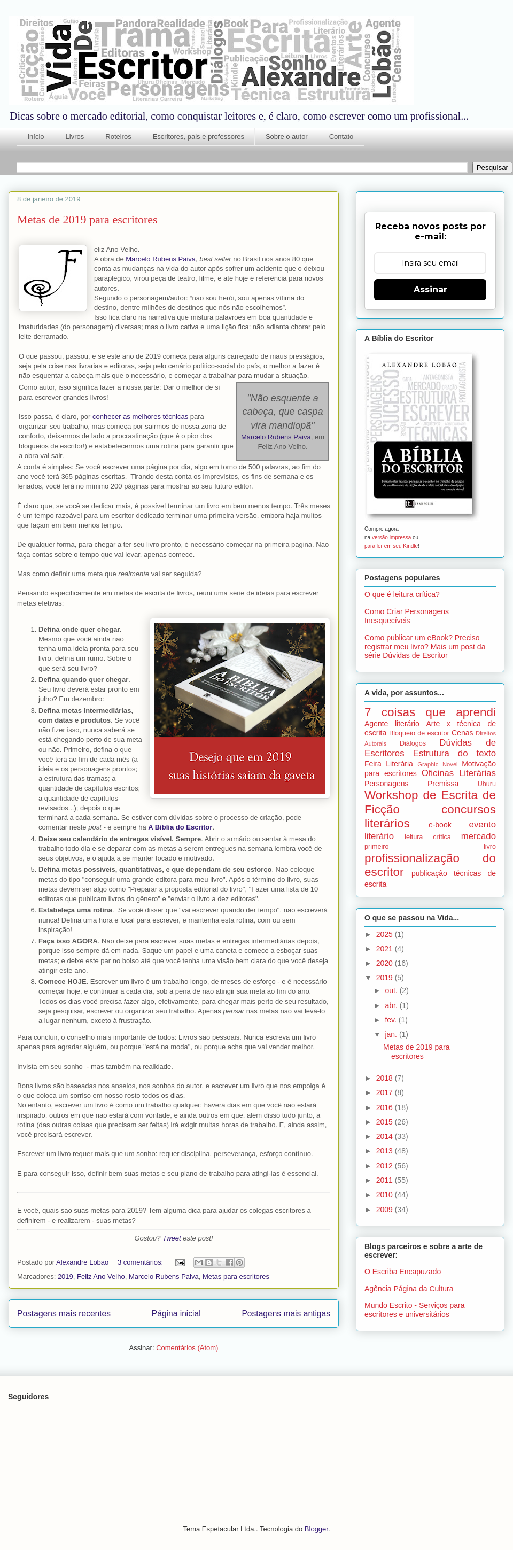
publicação (429, 873)
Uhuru (487, 784)
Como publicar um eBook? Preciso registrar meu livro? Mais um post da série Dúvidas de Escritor (424, 646)
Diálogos (413, 743)
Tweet (171, 1238)
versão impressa (391, 537)
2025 (385, 934)
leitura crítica (428, 837)
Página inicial (176, 1313)
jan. (392, 1034)
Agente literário (391, 723)
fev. (391, 1020)
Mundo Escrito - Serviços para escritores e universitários (414, 1310)
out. (392, 990)
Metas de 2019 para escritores (87, 219)
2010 (385, 1194)
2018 (385, 1078)
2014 (385, 1136)
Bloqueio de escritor (419, 733)
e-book (440, 824)
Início (36, 137)
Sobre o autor (287, 137)
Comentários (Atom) (187, 1348)
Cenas (462, 732)
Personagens (386, 783)
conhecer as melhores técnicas (140, 417)
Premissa (443, 783)
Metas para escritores (236, 1277)
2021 (385, 948)
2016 (385, 1107)
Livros (75, 137)
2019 (65, 1277)
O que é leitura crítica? (402, 594)
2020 (385, 963)
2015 (385, 1122)
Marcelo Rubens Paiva (161, 259)
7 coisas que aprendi (430, 712)
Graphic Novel (437, 764)
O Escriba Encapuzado (402, 1271)
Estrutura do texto (454, 753)
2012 (385, 1165)
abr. (392, 1005)
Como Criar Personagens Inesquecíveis (406, 616)
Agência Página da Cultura (409, 1288)
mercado (478, 836)
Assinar (430, 289)
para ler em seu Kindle (391, 546)
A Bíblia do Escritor (180, 827)
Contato (341, 137)
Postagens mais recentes (64, 1313)
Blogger (316, 1529)
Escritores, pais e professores (198, 137)
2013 (385, 1150)
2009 (385, 1209)
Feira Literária (388, 763)
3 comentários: (141, 1262)
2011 (385, 1180)
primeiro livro (430, 846)
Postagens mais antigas (286, 1313)
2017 (385, 1092)
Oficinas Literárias (459, 773)
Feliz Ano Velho (101, 1277)
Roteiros (118, 137)
